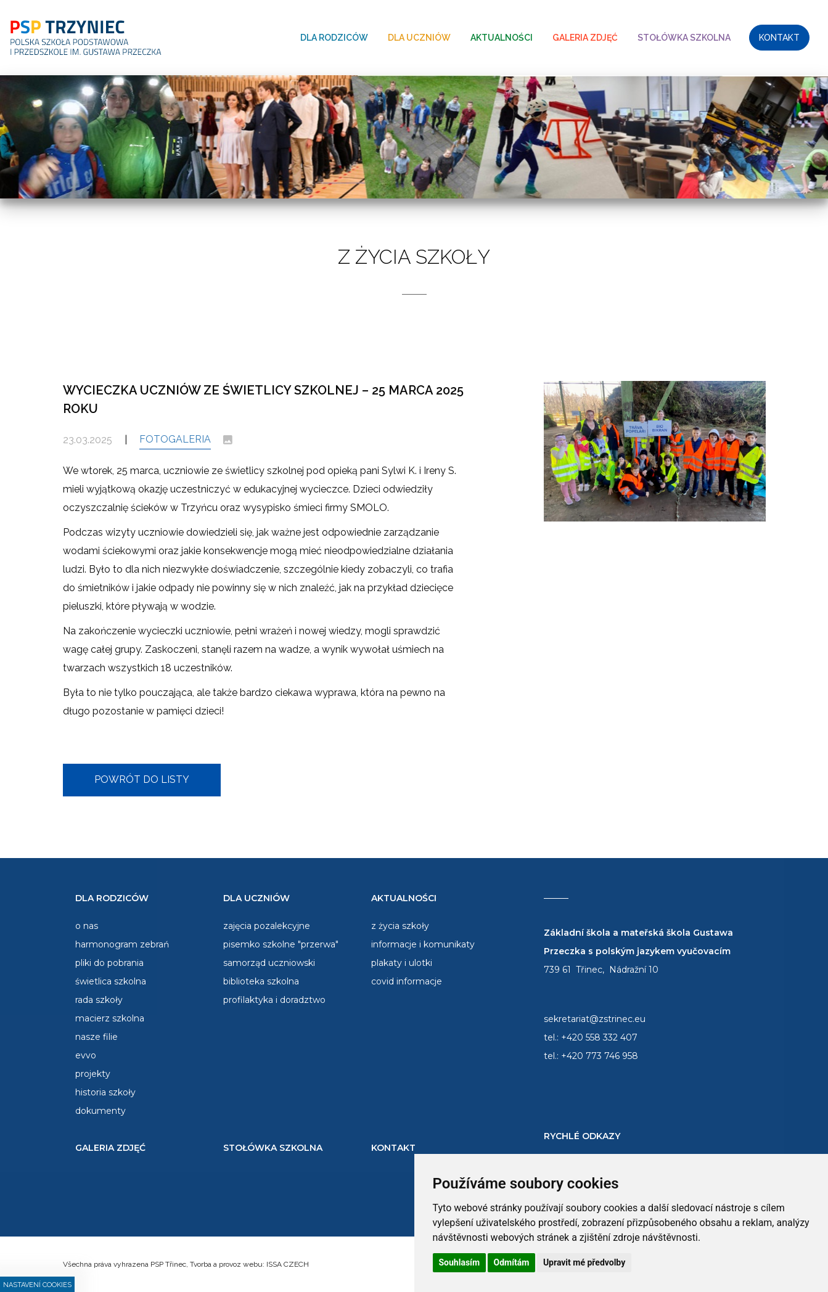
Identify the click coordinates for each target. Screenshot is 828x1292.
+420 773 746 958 (599, 1055)
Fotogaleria (175, 439)
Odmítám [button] (512, 1262)
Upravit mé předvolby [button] (584, 1262)
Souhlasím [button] (459, 1262)
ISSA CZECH (287, 1264)
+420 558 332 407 (599, 1037)
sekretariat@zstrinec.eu (595, 1018)
